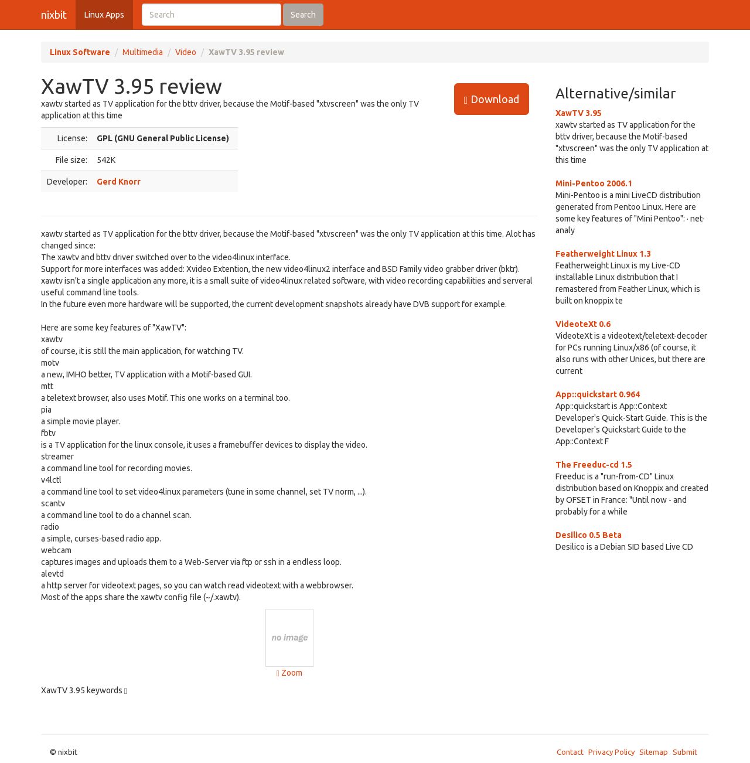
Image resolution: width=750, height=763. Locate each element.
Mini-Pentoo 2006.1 (593, 183)
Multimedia (142, 52)
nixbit (54, 15)
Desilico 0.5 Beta (588, 535)
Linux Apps (104, 14)
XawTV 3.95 (578, 113)
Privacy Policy (611, 752)
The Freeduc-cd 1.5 (593, 464)
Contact (570, 752)
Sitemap (653, 752)
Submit (685, 752)
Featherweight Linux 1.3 (603, 253)
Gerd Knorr (119, 181)
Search (303, 14)
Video (185, 52)
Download (491, 99)
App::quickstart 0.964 (597, 394)
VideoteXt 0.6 (583, 324)
